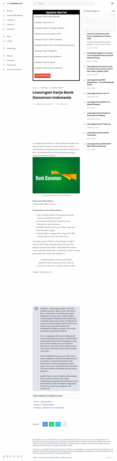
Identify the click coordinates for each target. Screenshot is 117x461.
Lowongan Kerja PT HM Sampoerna (47, 56)
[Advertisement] (73, 126)
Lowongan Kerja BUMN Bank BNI (47, 17)
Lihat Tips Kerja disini (63, 453)
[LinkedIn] (18, 456)
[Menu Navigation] (4, 3)
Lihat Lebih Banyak (42, 75)
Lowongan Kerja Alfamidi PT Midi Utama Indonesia (99, 145)
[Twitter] (11, 456)
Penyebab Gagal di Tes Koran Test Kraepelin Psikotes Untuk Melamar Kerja (100, 55)
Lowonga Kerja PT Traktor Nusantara (48, 39)
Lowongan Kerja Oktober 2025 (48, 457)
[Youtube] (14, 456)
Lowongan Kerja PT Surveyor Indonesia (49, 28)
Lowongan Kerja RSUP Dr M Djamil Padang (98, 103)
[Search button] (35, 3)
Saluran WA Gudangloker (54, 407)
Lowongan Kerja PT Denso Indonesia (48, 68)
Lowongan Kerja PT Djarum (44, 62)
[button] (112, 3)
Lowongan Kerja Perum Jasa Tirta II (47, 34)
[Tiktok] (21, 456)
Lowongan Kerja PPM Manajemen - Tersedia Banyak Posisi (100, 82)
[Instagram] (7, 456)
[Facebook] (4, 456)
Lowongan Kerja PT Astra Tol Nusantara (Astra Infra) (54, 45)
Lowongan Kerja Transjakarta (45, 51)
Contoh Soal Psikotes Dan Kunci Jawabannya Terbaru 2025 (99, 36)
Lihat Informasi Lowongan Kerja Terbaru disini (56, 445)
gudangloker (47, 401)
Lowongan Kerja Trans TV (44, 22)
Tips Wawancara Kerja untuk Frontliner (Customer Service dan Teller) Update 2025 (100, 68)
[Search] (64, 3)
